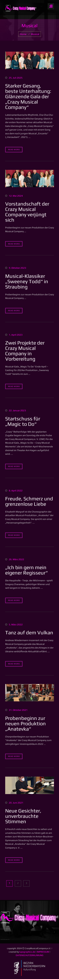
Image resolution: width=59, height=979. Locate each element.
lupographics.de (27, 952)
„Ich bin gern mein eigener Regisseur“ (26, 570)
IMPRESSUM (43, 952)
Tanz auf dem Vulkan (29, 632)
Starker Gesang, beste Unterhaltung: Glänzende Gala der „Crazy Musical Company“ (28, 96)
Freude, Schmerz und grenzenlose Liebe (29, 501)
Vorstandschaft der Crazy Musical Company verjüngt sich (27, 212)
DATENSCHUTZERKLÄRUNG (29, 955)
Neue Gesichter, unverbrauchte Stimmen (23, 816)
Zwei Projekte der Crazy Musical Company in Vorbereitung (25, 351)
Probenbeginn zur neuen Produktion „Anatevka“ (25, 723)
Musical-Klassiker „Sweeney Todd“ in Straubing (26, 281)
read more (14, 149)
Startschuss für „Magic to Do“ (22, 421)
